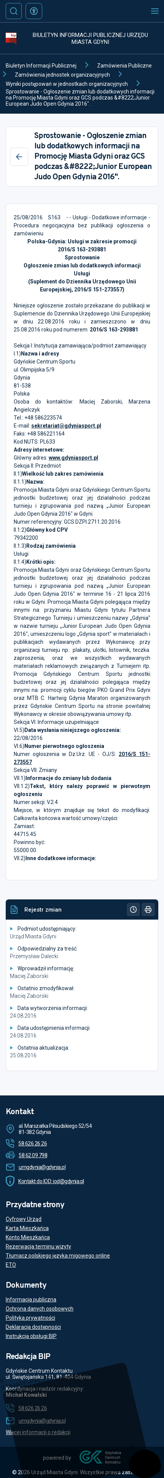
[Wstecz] (19, 157)
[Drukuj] (148, 909)
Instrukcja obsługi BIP (31, 1336)
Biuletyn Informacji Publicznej (41, 66)
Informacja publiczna (31, 1299)
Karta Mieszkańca (27, 1228)
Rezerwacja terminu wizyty (38, 1246)
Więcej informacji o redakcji (38, 1432)
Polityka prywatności (30, 1318)
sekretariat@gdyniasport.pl (66, 426)
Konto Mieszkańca (28, 1237)
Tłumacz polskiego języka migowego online (58, 1256)
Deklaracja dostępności (33, 1327)
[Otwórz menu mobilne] (155, 11)
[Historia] (133, 909)
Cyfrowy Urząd (23, 1219)
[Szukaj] (14, 11)
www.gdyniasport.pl (73, 458)
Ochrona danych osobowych (39, 1309)
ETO (11, 1265)
